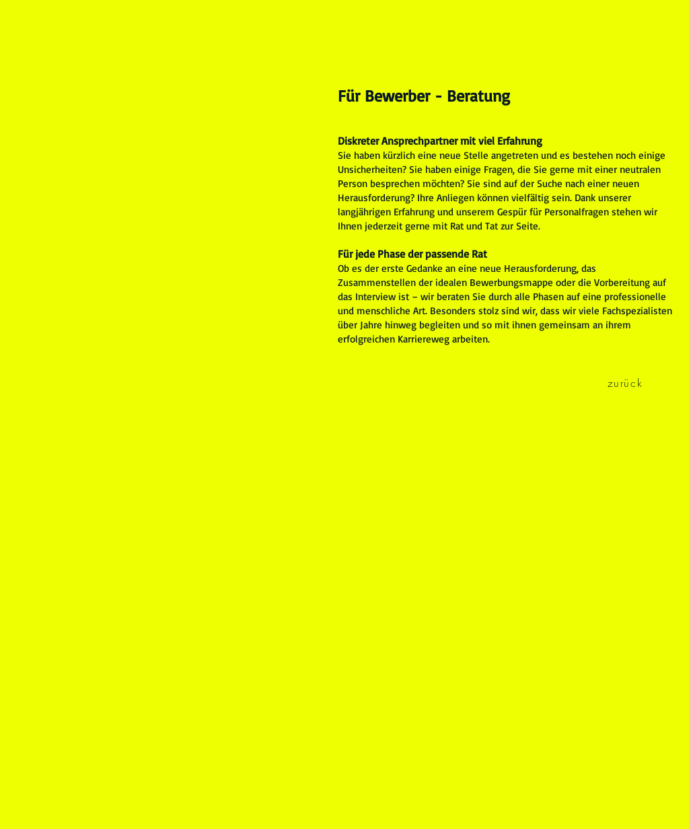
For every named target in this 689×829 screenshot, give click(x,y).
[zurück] (626, 382)
